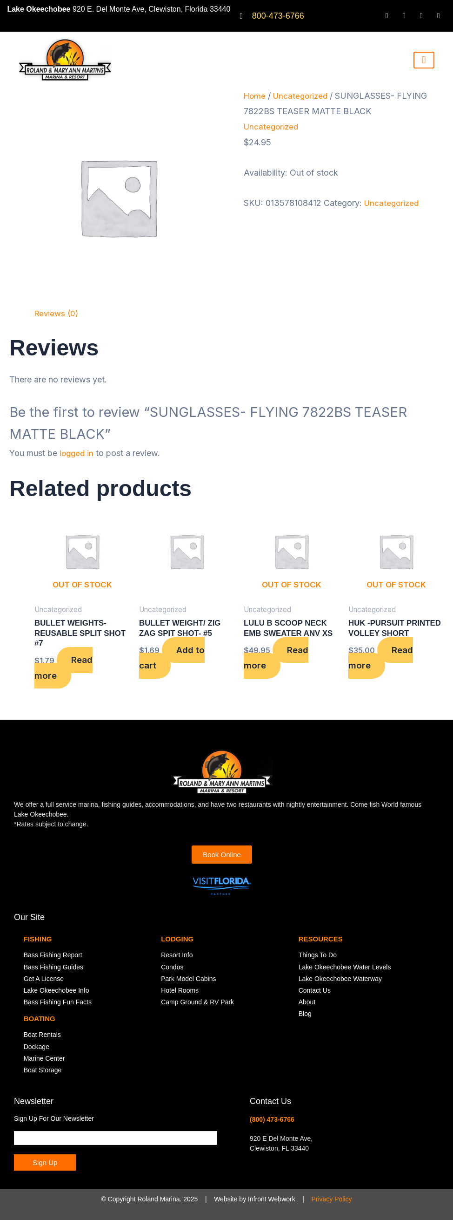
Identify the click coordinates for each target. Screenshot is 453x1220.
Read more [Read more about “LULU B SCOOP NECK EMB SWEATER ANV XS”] (279, 660)
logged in (77, 453)
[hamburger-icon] (423, 60)
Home (255, 96)
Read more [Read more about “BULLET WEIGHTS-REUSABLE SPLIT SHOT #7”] (66, 670)
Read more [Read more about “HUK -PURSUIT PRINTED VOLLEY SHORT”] (383, 670)
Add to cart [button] (174, 660)
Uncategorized (303, 96)
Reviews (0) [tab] (57, 313)
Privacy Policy (331, 1199)
